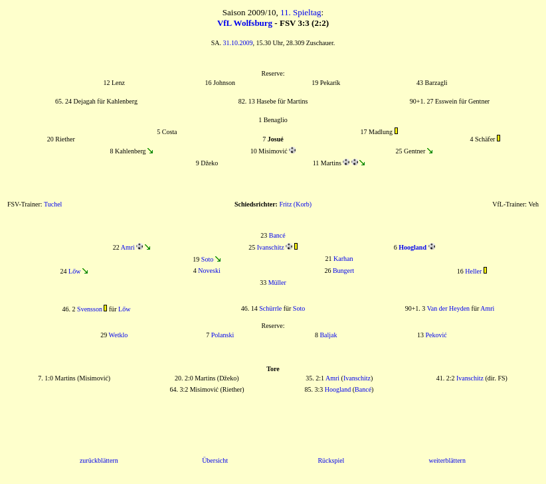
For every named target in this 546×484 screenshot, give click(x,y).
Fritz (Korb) (295, 204)
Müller (277, 282)
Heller (473, 271)
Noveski (209, 270)
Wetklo (118, 335)
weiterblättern (447, 460)
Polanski (222, 335)
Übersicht (215, 460)
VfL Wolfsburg (244, 23)
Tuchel (53, 204)
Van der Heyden (448, 308)
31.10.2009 (238, 42)
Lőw (74, 271)
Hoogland (338, 389)
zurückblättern (99, 460)
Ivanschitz (270, 247)
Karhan (343, 258)
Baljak (328, 335)
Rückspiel (331, 460)
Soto (207, 259)
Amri (128, 247)
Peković (435, 335)
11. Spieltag (300, 12)
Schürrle (270, 308)
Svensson (89, 309)
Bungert (343, 270)
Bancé (277, 235)
